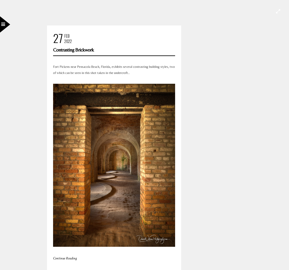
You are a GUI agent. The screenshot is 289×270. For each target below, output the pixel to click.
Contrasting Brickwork (73, 50)
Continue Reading (65, 258)
